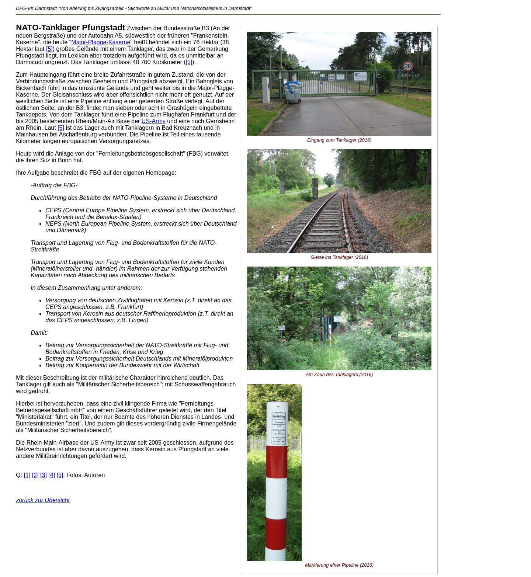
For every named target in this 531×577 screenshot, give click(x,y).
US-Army (154, 121)
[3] (43, 475)
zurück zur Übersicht (43, 500)
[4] (51, 475)
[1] (27, 475)
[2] (35, 475)
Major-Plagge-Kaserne (100, 42)
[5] (49, 49)
